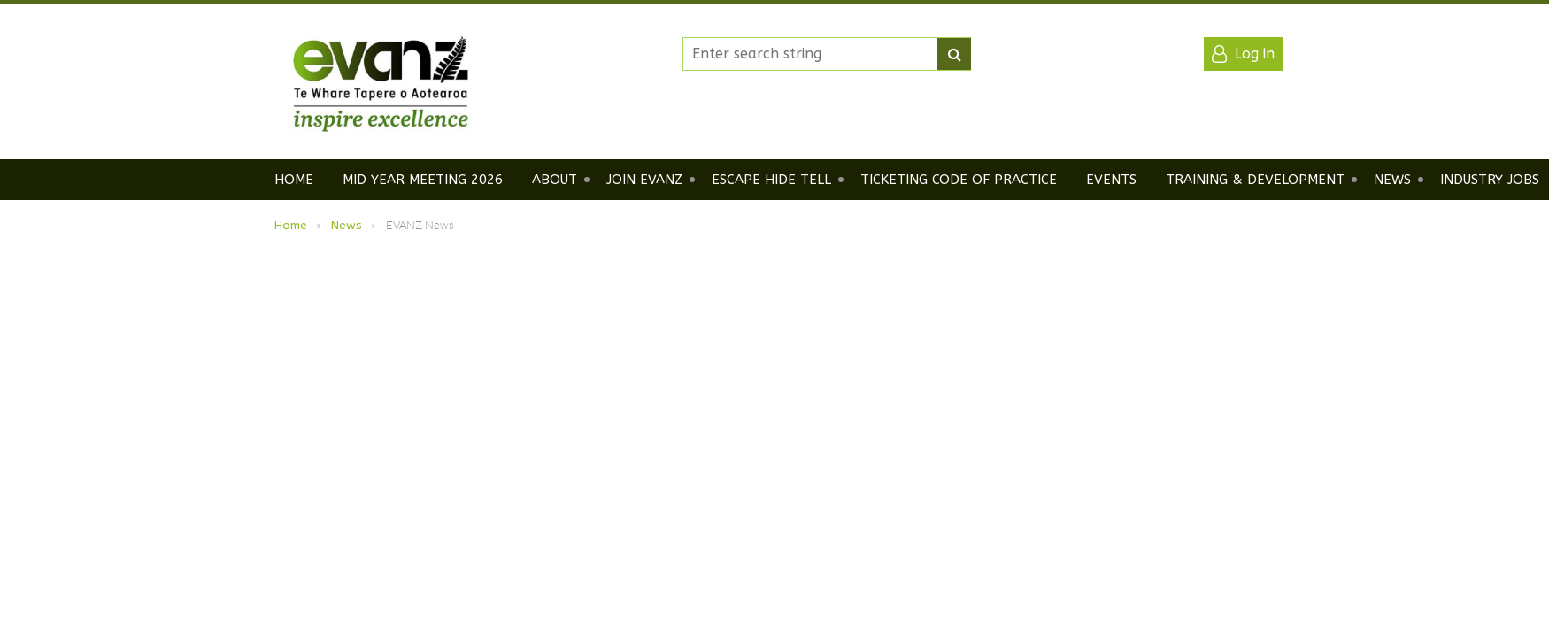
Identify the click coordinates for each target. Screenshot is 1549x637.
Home (290, 225)
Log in (1255, 53)
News (346, 225)
